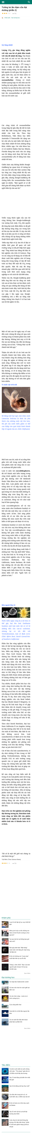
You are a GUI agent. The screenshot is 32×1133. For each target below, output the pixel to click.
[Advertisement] (16, 31)
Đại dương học (15, 17)
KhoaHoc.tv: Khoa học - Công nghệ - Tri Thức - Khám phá (16, 2)
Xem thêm (27, 973)
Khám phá (7, 17)
